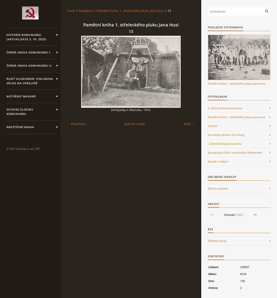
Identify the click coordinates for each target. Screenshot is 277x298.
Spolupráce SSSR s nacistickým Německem (235, 153)
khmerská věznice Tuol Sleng (226, 135)
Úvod (70, 11)
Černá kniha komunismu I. (28, 52)
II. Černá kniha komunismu (225, 108)
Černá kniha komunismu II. (29, 66)
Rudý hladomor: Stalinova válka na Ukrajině (29, 81)
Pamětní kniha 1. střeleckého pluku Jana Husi (130, 11)
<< (212, 215)
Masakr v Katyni (218, 161)
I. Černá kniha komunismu (225, 144)
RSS (38, 149)
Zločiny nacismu (218, 188)
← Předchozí (76, 124)
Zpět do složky (134, 124)
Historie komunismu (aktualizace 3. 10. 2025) (26, 37)
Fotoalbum (86, 11)
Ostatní (212, 126)
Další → (189, 124)
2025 (240, 215)
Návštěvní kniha (20, 127)
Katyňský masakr (21, 96)
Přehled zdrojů (217, 241)
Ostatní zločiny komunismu (19, 112)
